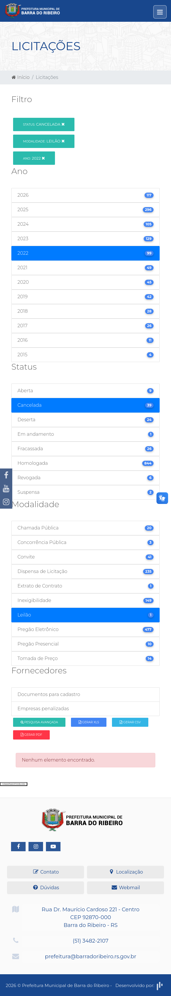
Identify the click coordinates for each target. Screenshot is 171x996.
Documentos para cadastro (48, 694)
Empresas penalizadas (43, 708)
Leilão (44, 141)
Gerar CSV (130, 722)
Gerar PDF (31, 735)
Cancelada (44, 124)
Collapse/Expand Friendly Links (13, 784)
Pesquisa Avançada (39, 722)
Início (21, 77)
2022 (34, 158)
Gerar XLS (89, 722)
